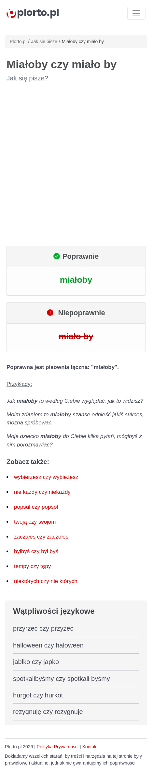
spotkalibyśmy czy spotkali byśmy (61, 678)
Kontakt (90, 746)
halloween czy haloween (48, 645)
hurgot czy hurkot (38, 695)
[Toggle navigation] (136, 13)
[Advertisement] (76, 164)
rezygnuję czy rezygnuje (48, 711)
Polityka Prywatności (57, 746)
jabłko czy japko (36, 661)
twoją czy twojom (35, 522)
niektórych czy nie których (45, 581)
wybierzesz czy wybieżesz (46, 477)
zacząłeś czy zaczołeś (41, 537)
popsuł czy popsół (36, 507)
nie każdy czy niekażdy (42, 492)
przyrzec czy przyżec (43, 628)
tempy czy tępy (32, 566)
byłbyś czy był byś (36, 551)
